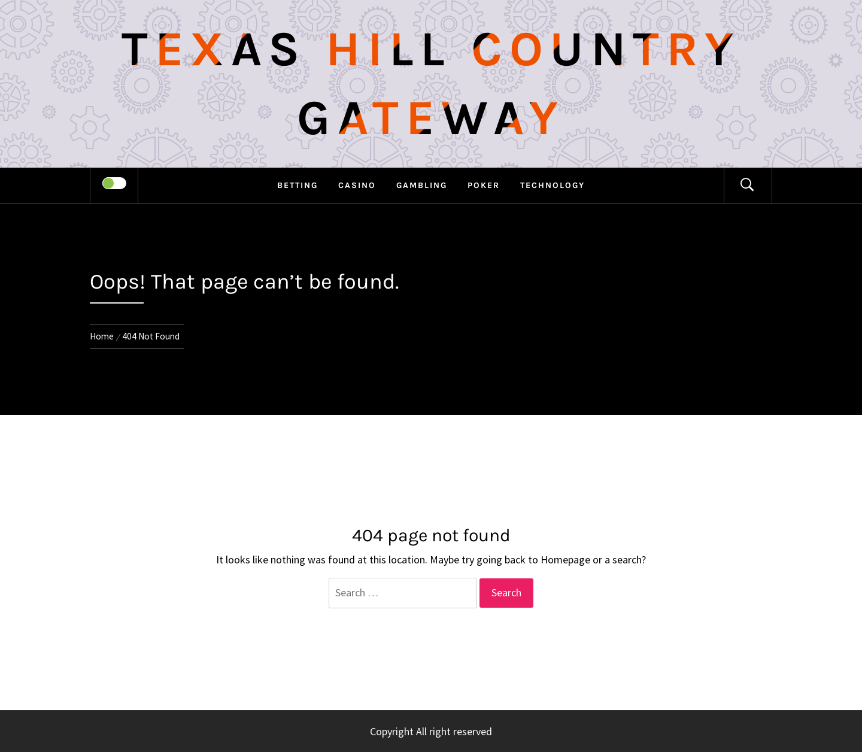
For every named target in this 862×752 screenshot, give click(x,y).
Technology (552, 185)
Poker (484, 185)
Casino (357, 185)
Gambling (421, 185)
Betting (297, 185)
